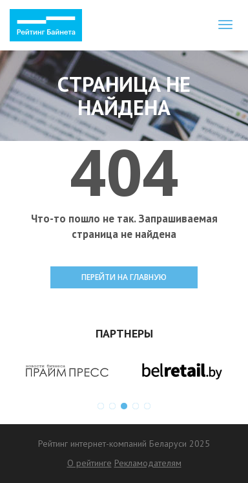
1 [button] (101, 406)
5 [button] (147, 406)
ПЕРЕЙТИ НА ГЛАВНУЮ (124, 277)
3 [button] (124, 406)
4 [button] (135, 406)
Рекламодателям (147, 463)
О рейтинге (89, 463)
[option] (67, 371)
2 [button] (112, 406)
